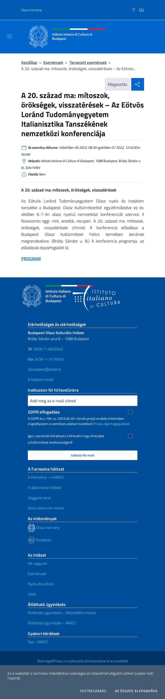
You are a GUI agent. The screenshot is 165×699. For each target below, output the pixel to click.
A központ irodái (40, 379)
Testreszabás (93, 691)
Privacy (98, 423)
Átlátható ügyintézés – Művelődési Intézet (62, 613)
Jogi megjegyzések (117, 423)
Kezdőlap (29, 62)
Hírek (32, 594)
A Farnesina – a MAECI (46, 477)
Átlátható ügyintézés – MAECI (52, 623)
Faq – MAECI (38, 642)
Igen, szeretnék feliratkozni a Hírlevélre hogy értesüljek (66, 436)
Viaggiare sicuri (39, 498)
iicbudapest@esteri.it (44, 369)
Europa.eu (39, 540)
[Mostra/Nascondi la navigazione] (9, 36)
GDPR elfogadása (44, 412)
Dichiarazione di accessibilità (107, 661)
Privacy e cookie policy (69, 661)
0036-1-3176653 (49, 359)
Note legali (45, 661)
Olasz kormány (31, 9)
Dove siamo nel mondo (46, 508)
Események (53, 62)
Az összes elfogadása (136, 691)
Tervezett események (88, 62)
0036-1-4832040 (48, 349)
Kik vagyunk (37, 563)
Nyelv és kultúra (41, 584)
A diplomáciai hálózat (44, 487)
